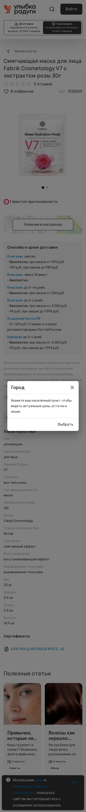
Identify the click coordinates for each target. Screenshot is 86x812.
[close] (72, 387)
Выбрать (65, 424)
